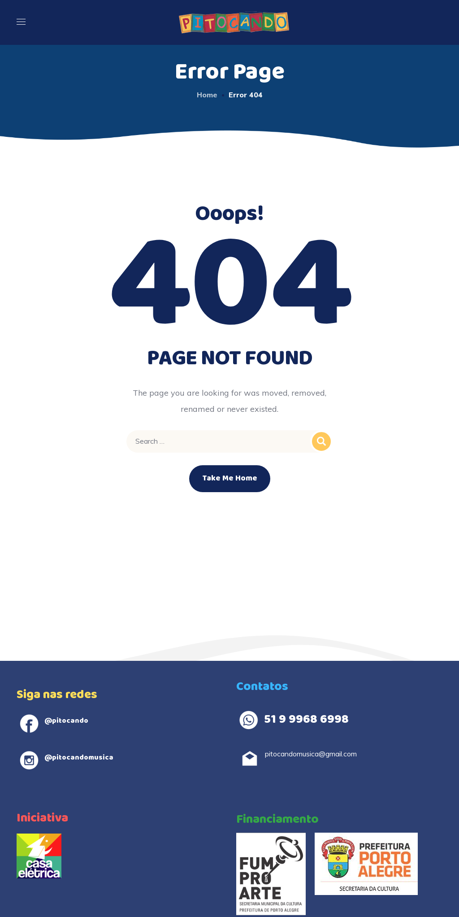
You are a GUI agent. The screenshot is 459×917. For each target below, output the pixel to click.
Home (207, 94)
